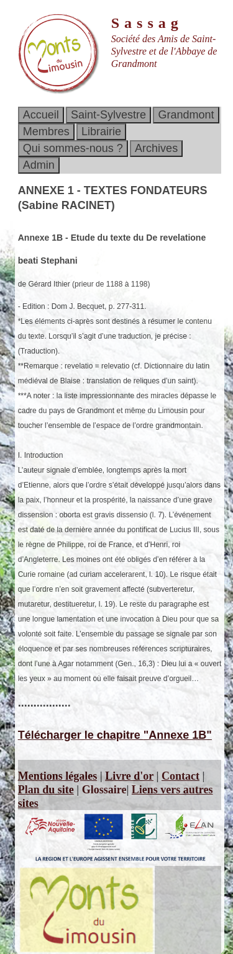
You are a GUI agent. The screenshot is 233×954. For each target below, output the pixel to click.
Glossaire (104, 789)
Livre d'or (129, 776)
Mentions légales (58, 776)
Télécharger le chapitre (115, 735)
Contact (180, 776)
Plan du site (46, 789)
